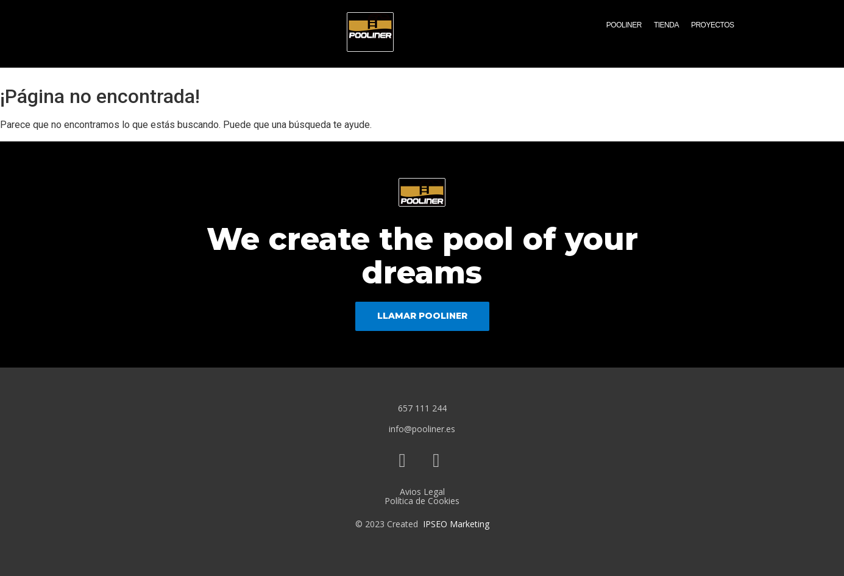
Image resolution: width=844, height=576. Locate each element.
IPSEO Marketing (456, 524)
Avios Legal (422, 491)
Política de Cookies (422, 501)
